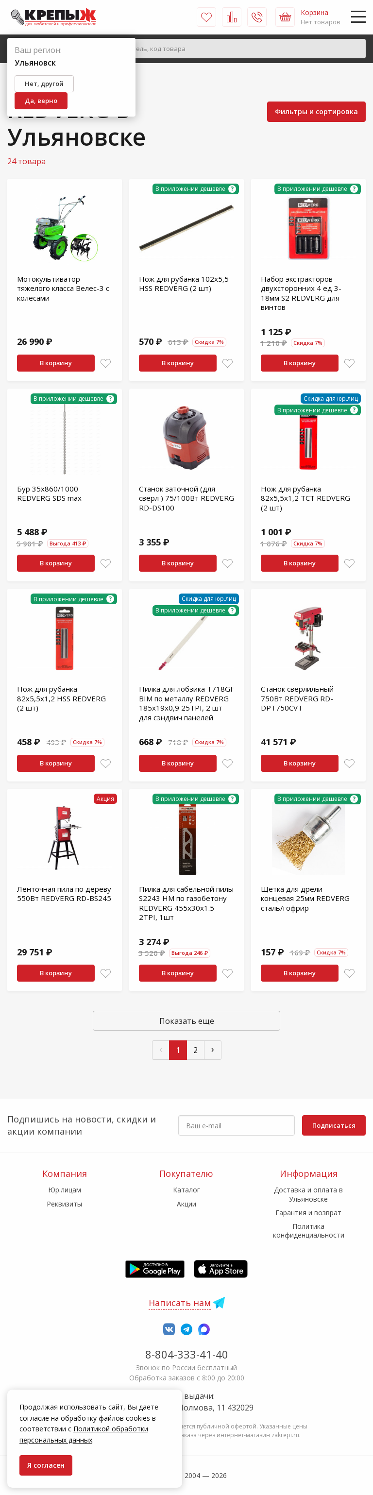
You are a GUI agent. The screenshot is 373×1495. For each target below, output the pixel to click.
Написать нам (180, 1302)
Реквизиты (64, 1203)
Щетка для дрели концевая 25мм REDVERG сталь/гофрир (305, 898)
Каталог (186, 1189)
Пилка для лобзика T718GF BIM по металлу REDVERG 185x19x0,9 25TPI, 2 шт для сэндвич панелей (186, 703)
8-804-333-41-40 (186, 1354)
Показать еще (186, 1021)
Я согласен (46, 1465)
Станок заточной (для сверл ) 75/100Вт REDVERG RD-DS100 (186, 498)
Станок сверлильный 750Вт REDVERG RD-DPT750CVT (297, 698)
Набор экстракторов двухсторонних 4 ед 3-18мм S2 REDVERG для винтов (301, 293)
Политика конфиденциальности (308, 1231)
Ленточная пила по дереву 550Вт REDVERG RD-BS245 (64, 893)
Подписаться (334, 1125)
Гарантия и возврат (308, 1212)
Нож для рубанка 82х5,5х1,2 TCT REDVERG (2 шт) (305, 498)
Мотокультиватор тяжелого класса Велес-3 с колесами (63, 288)
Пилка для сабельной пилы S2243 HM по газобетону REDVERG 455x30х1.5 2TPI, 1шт (186, 903)
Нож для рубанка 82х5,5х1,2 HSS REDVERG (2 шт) (61, 698)
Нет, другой (44, 83)
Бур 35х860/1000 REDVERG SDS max (49, 493)
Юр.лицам (64, 1189)
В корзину (56, 362)
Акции (186, 1203)
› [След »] (212, 1048)
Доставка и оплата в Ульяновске (308, 1194)
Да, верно (41, 100)
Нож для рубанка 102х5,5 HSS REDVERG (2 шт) (184, 283)
